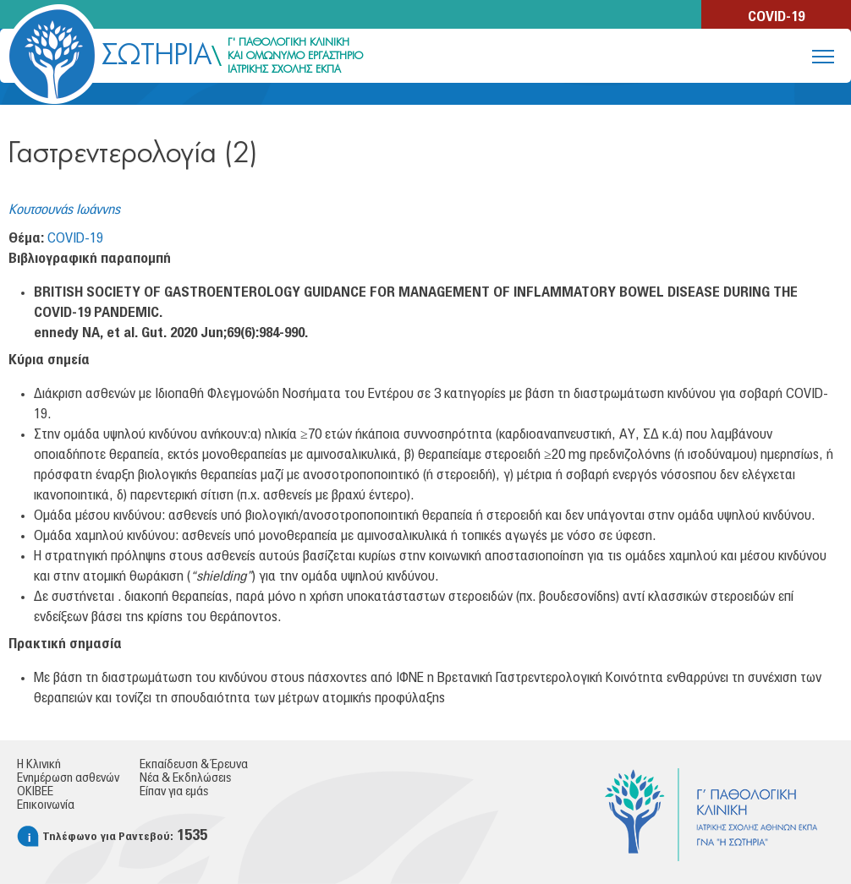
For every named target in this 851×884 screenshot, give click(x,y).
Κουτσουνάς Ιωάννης (64, 209)
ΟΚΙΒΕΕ (35, 792)
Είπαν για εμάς (174, 792)
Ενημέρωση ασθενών (68, 778)
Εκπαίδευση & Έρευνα (194, 765)
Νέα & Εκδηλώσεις (185, 778)
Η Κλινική (39, 765)
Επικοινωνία (45, 805)
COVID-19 (776, 17)
